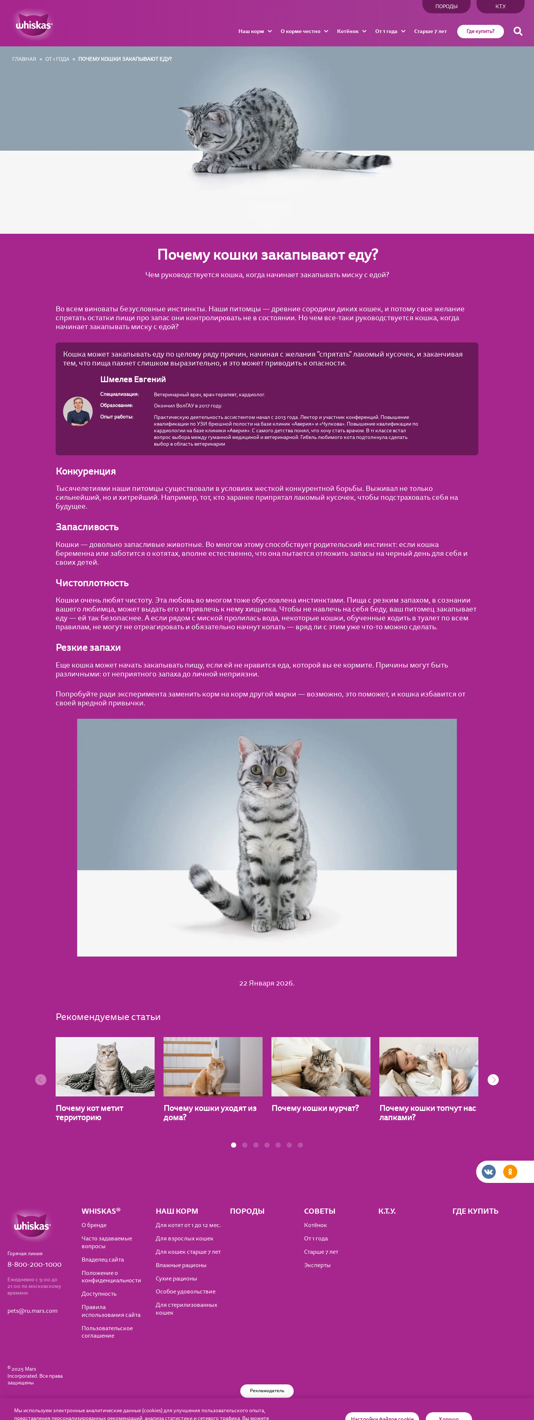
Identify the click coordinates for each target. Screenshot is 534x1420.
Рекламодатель (267, 1390)
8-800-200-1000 (34, 1264)
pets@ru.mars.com (32, 1311)
